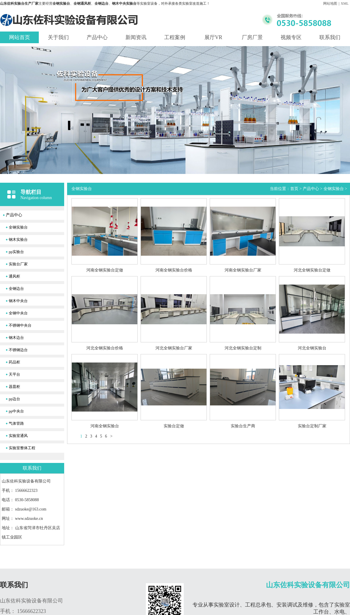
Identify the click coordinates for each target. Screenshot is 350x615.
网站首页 (19, 37)
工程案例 (174, 37)
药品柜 (14, 362)
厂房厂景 (252, 37)
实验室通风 (18, 435)
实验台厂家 (18, 264)
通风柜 (14, 276)
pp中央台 (16, 411)
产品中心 (97, 37)
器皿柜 (14, 386)
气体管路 (16, 423)
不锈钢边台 (18, 350)
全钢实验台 (18, 227)
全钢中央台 (18, 313)
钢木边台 (16, 337)
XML (345, 3)
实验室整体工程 (22, 448)
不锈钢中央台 (20, 325)
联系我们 (329, 37)
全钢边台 (16, 288)
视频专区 (291, 37)
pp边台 (14, 399)
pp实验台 (16, 252)
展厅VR (213, 37)
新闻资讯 (135, 37)
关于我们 (58, 37)
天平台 (14, 374)
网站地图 (330, 3)
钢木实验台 (18, 239)
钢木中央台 (18, 301)
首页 (294, 189)
